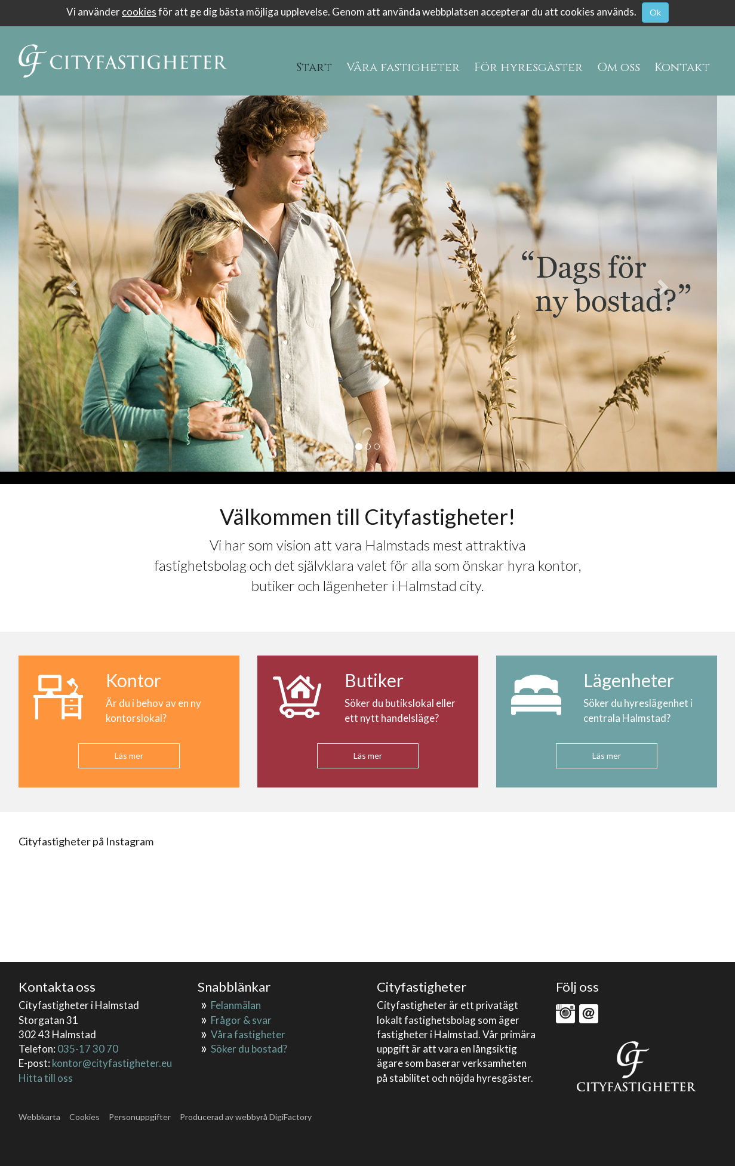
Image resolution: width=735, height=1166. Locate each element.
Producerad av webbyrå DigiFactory (246, 1117)
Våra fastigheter (248, 1034)
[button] (71, 284)
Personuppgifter (140, 1117)
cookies (139, 11)
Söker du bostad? (249, 1048)
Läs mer (129, 755)
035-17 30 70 (87, 1048)
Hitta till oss (46, 1078)
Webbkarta (39, 1117)
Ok (655, 12)
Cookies (84, 1117)
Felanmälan (236, 1005)
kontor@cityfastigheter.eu (112, 1063)
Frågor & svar (241, 1020)
